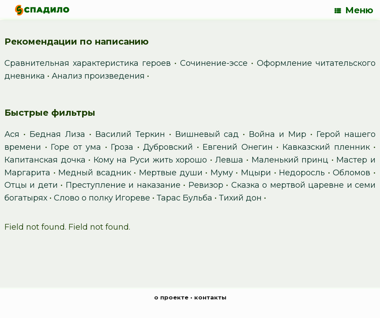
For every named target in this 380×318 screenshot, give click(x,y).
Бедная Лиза (57, 134)
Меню (354, 10)
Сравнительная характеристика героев (87, 63)
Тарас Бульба (184, 198)
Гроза (122, 147)
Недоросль (302, 173)
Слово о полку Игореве (102, 198)
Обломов (351, 173)
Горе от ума (76, 147)
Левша (229, 160)
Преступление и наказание (123, 185)
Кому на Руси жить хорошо (150, 160)
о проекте (171, 297)
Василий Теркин (130, 134)
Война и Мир (277, 134)
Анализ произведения (98, 76)
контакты (210, 297)
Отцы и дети (31, 185)
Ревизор (205, 185)
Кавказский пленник (326, 147)
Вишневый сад (207, 134)
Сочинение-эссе (214, 63)
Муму (222, 173)
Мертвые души (171, 173)
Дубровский (168, 147)
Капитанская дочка (45, 160)
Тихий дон (240, 198)
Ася (11, 134)
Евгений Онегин (238, 147)
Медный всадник (94, 173)
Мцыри (256, 173)
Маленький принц (290, 160)
